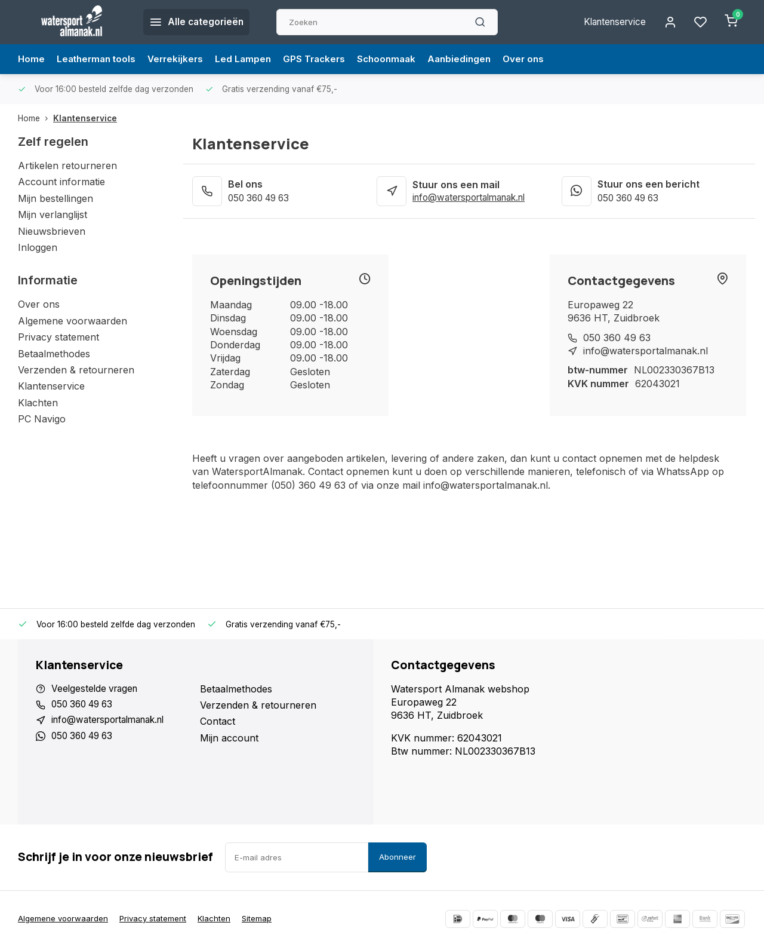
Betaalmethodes (54, 354)
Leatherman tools (98, 59)
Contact (217, 721)
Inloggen (37, 247)
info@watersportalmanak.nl (474, 198)
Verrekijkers (181, 59)
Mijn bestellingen (55, 198)
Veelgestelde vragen (96, 689)
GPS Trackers (323, 59)
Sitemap (261, 918)
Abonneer (397, 857)
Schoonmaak (398, 59)
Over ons (540, 59)
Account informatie (61, 182)
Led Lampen (250, 59)
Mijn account (229, 738)
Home (31, 59)
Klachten (38, 403)
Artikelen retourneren (67, 165)
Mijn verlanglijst (52, 214)
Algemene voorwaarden (72, 321)
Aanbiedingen (474, 59)
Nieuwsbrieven (51, 231)
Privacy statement (58, 337)
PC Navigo (42, 419)
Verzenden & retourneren (76, 370)
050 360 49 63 (261, 198)
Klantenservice (610, 22)
